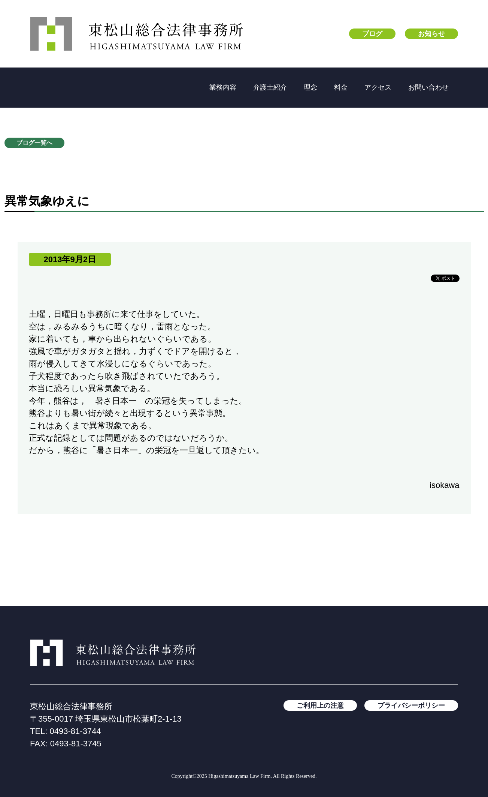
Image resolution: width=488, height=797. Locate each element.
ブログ (372, 34)
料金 (341, 87)
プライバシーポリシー (411, 705)
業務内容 (222, 87)
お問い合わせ (428, 87)
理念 (310, 87)
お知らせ (431, 34)
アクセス (377, 87)
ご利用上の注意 (320, 705)
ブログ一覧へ (34, 143)
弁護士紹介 (270, 87)
